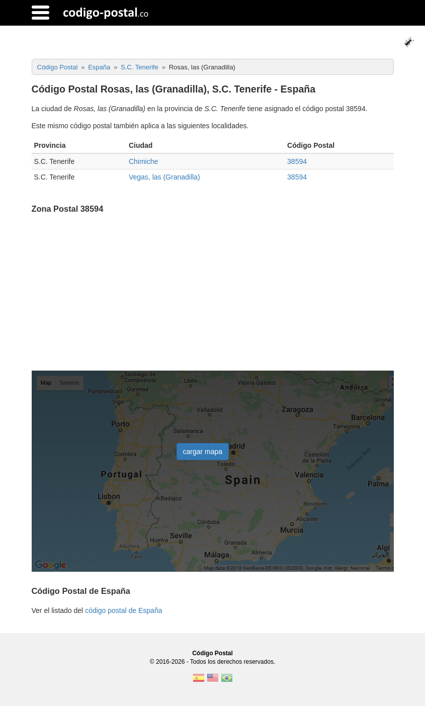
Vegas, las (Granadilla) (164, 177)
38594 (297, 161)
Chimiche (143, 161)
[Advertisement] (213, 293)
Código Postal (212, 653)
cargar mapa (203, 452)
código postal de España (123, 610)
